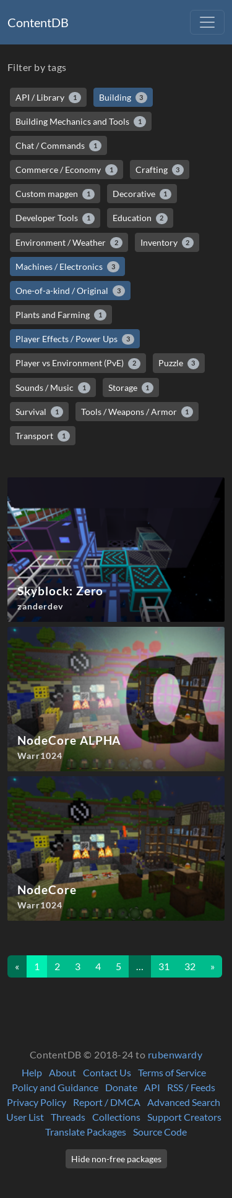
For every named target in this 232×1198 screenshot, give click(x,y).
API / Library (48, 97)
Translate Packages (85, 1131)
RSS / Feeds (191, 1087)
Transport (42, 436)
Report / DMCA (106, 1102)
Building (123, 97)
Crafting (159, 169)
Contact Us (107, 1072)
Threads (68, 1117)
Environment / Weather (68, 242)
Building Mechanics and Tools (80, 121)
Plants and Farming (60, 314)
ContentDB (38, 22)
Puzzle (179, 363)
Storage (131, 387)
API (152, 1087)
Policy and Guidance (55, 1087)
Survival (39, 411)
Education (140, 218)
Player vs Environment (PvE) (77, 363)
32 (189, 966)
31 (164, 966)
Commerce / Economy (66, 169)
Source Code (160, 1131)
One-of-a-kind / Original (70, 290)
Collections (116, 1117)
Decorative (142, 193)
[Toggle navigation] (207, 22)
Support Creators (184, 1117)
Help (32, 1072)
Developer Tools (55, 218)
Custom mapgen (55, 193)
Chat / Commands (58, 145)
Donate (121, 1087)
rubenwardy (175, 1054)
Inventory (167, 242)
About (62, 1072)
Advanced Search (183, 1102)
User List (25, 1117)
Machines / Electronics (67, 266)
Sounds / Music (52, 387)
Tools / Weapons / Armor (137, 411)
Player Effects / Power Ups (74, 339)
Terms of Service (172, 1072)
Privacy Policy (36, 1102)
